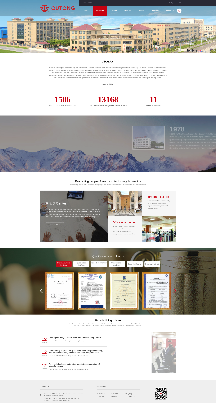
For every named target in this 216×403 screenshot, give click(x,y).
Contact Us (169, 11)
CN (180, 3)
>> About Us (100, 394)
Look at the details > (108, 84)
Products (127, 11)
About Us (100, 11)
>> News (114, 396)
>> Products (100, 396)
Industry (155, 11)
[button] (174, 312)
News (141, 11)
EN (175, 3)
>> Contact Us (130, 396)
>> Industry (114, 394)
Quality (114, 11)
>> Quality (128, 394)
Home (86, 11)
